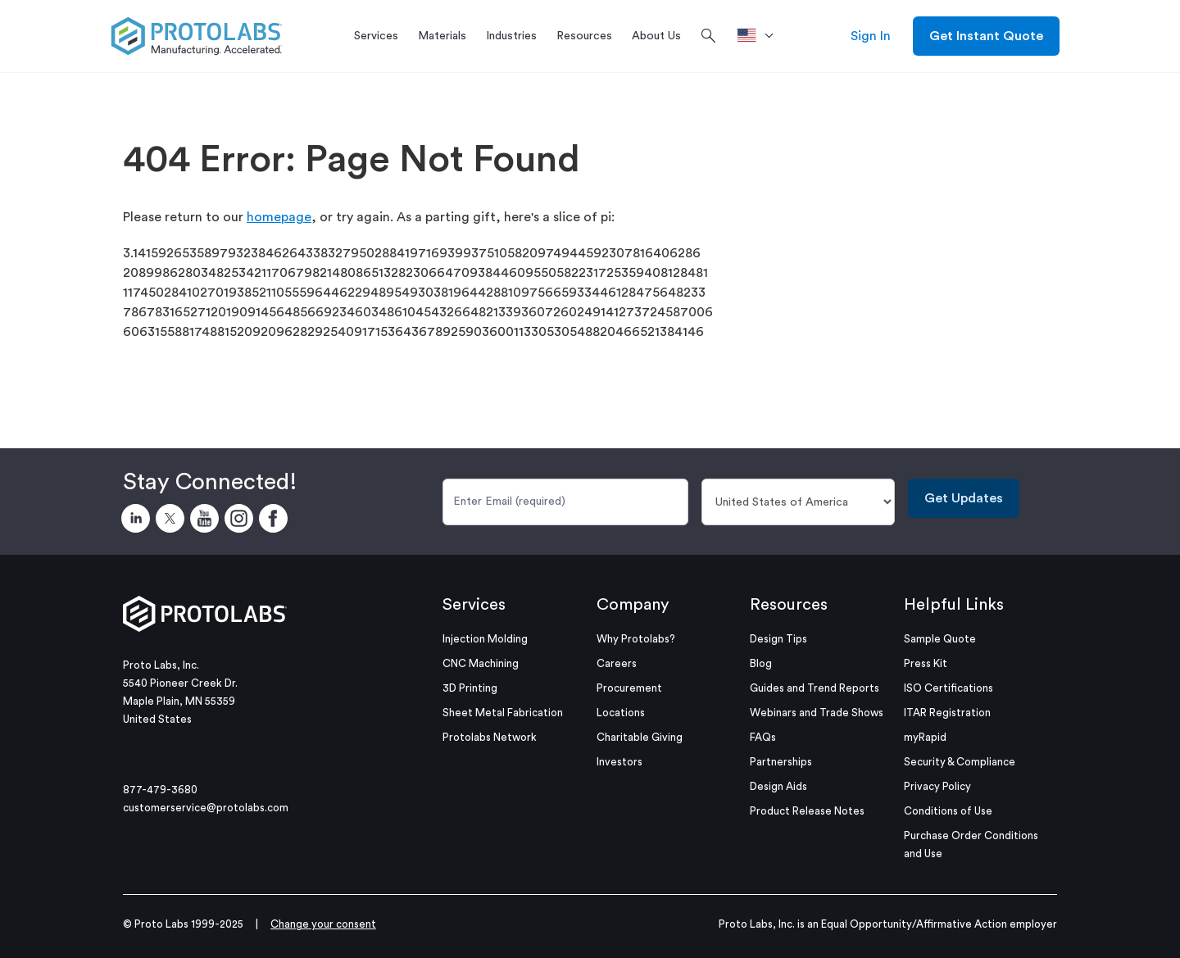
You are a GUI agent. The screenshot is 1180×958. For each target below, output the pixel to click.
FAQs (763, 737)
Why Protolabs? (636, 638)
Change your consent (323, 924)
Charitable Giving (640, 737)
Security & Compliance (959, 761)
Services (474, 605)
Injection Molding (485, 638)
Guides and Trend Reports (814, 688)
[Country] (798, 502)
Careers (617, 663)
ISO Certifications (948, 688)
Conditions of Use (948, 811)
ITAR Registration (947, 712)
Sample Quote (940, 638)
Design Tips (778, 638)
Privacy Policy (937, 786)
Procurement (629, 688)
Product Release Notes (807, 811)
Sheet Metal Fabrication (502, 712)
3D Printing (469, 688)
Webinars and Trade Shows (816, 712)
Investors (619, 761)
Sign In (871, 36)
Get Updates (963, 498)
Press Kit (925, 663)
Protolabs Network (489, 737)
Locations (621, 712)
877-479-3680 (160, 789)
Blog (761, 663)
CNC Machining (480, 663)
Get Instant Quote (986, 36)
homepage (279, 217)
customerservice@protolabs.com (205, 807)
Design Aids (778, 786)
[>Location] (761, 36)
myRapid (925, 737)
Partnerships (781, 761)
